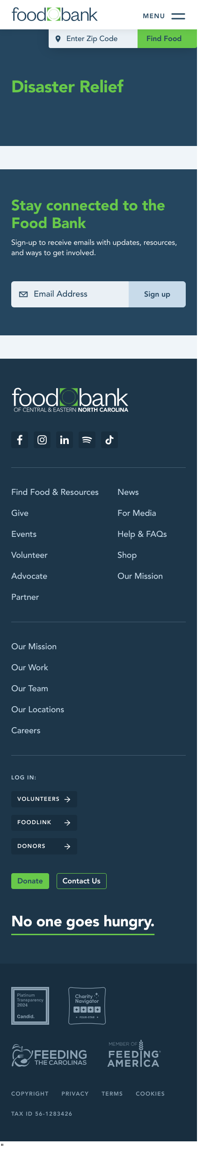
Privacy (75, 1094)
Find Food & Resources (55, 492)
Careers (25, 730)
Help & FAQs (142, 534)
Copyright (30, 1094)
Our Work (29, 668)
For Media (136, 513)
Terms (112, 1094)
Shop (127, 555)
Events (23, 534)
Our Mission (140, 576)
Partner (25, 597)
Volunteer (29, 555)
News (128, 492)
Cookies (150, 1094)
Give (20, 513)
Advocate (29, 576)
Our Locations (37, 709)
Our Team (29, 689)
